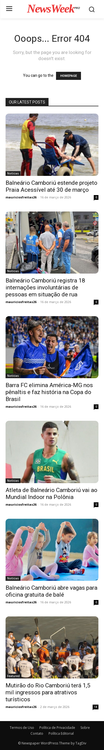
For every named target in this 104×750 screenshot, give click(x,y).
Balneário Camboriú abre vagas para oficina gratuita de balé (51, 591)
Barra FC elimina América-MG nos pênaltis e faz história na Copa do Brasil (49, 392)
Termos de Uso (22, 727)
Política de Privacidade (57, 727)
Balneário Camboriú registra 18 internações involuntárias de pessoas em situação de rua (45, 287)
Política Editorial (61, 733)
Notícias (13, 173)
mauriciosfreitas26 (21, 197)
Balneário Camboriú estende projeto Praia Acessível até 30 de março (51, 186)
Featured (13, 676)
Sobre (85, 727)
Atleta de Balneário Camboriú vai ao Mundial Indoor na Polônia (51, 493)
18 (95, 707)
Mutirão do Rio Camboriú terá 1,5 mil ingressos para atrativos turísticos (48, 692)
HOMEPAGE (68, 76)
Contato (37, 733)
